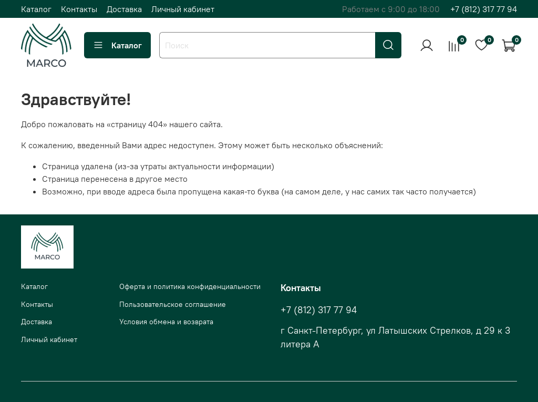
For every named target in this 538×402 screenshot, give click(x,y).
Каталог (36, 9)
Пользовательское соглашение (172, 304)
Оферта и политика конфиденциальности (190, 286)
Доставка (124, 9)
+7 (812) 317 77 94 (483, 9)
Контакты (79, 9)
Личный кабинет (182, 9)
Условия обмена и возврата (166, 321)
